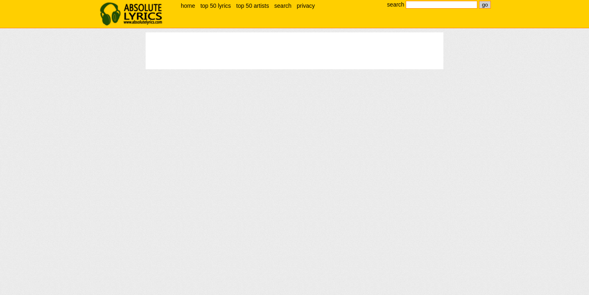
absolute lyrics (131, 14)
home (188, 5)
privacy (306, 5)
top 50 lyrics (215, 5)
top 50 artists (252, 5)
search (283, 5)
